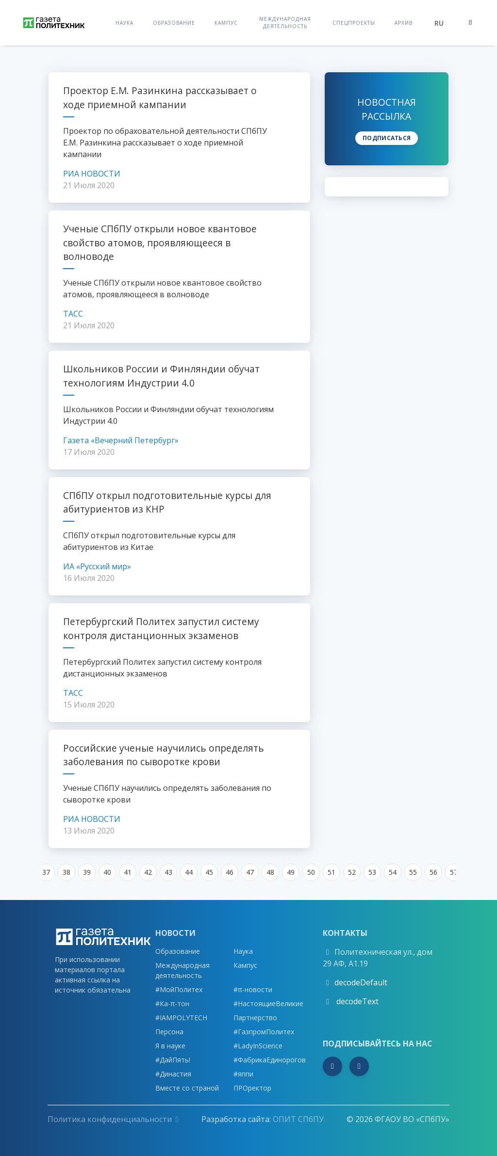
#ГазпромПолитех (263, 1031)
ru (439, 23)
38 (66, 872)
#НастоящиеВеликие (268, 1003)
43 (168, 872)
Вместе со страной (187, 1087)
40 (107, 872)
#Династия (173, 1073)
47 (250, 872)
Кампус (226, 22)
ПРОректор (252, 1087)
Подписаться (387, 138)
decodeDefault (360, 982)
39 (87, 872)
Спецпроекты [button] (353, 22)
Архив (404, 22)
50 (311, 872)
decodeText (356, 1001)
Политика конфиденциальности (113, 1119)
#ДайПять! (172, 1059)
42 (148, 872)
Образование (174, 22)
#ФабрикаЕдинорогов (269, 1059)
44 (189, 872)
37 (46, 872)
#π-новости (252, 989)
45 (209, 872)
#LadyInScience (257, 1045)
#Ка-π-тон (172, 1003)
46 (229, 872)
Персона (169, 1031)
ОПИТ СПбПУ (298, 1119)
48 (270, 872)
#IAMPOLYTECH (181, 1017)
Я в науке (170, 1045)
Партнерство (255, 1017)
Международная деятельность (285, 23)
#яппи (243, 1073)
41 (128, 872)
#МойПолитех (178, 989)
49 (291, 872)
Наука (124, 22)
